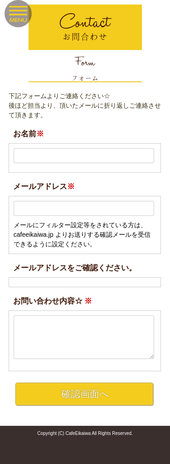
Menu (18, 13)
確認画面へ (85, 394)
